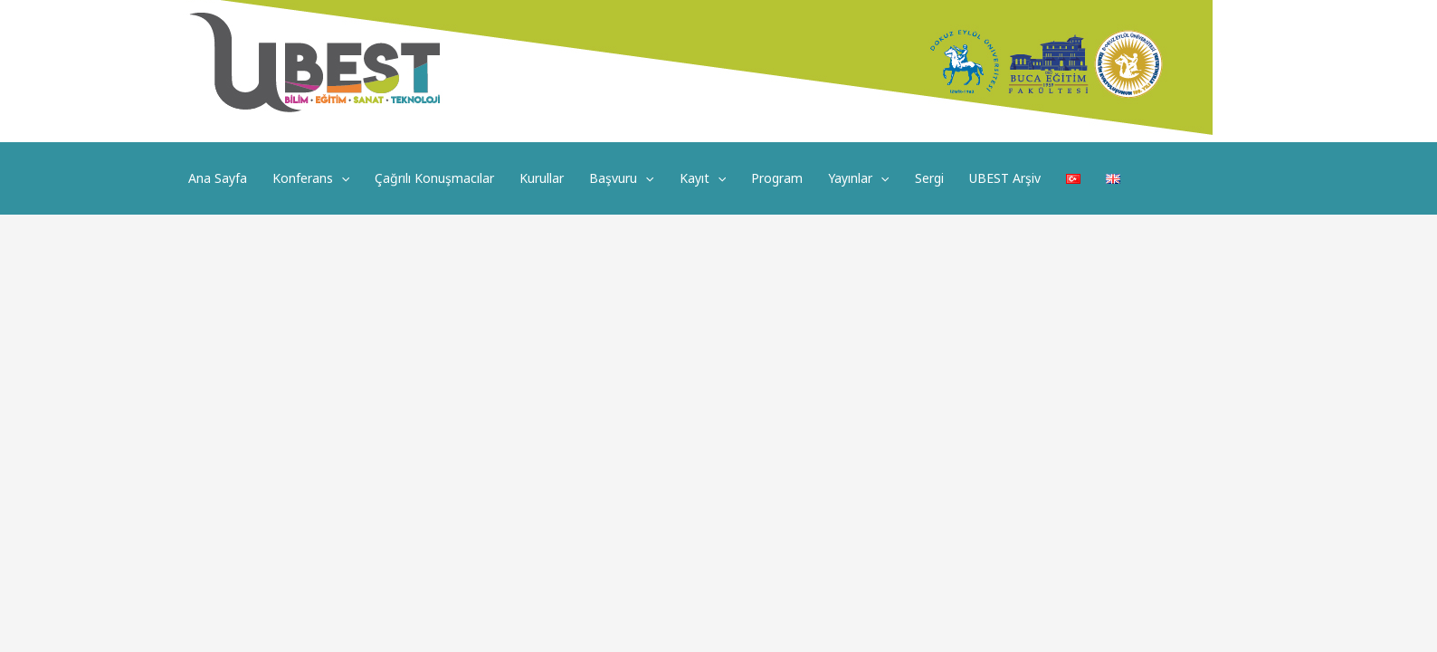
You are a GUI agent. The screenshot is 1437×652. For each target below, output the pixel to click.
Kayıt (703, 178)
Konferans (310, 178)
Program (777, 178)
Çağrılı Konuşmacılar (434, 178)
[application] (341, 178)
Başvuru (621, 178)
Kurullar (541, 178)
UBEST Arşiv (1005, 178)
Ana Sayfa (217, 178)
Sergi (929, 178)
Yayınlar (858, 178)
